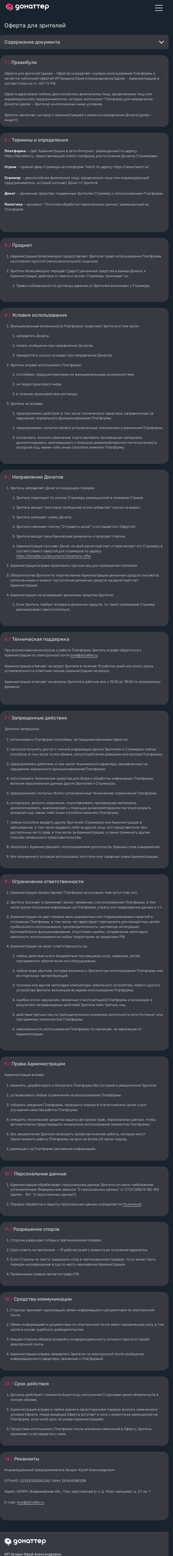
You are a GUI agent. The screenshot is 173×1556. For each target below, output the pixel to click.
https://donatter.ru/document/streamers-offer (53, 556)
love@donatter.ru (84, 655)
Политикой (132, 1204)
